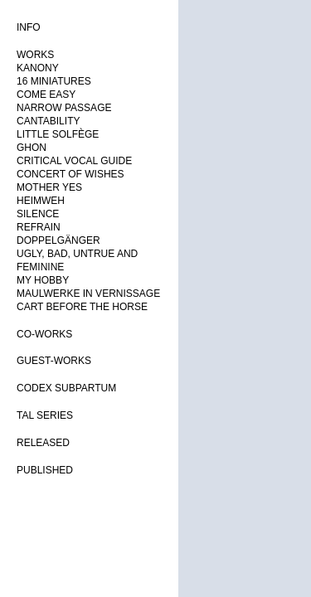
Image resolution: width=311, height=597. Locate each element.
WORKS (35, 55)
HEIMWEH (41, 200)
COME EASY (46, 94)
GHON (31, 147)
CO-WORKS (44, 334)
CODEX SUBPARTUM (66, 388)
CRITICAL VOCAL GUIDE (74, 161)
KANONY (38, 68)
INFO (29, 27)
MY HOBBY (43, 280)
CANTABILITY (48, 121)
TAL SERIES (45, 415)
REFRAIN (39, 227)
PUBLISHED (45, 470)
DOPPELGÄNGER (58, 240)
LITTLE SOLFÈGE (58, 134)
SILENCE (38, 214)
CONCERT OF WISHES (70, 174)
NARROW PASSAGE (64, 108)
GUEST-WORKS (54, 360)
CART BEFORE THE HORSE (82, 307)
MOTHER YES (49, 187)
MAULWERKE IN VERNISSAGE (88, 293)
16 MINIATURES (54, 81)
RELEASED (43, 443)
